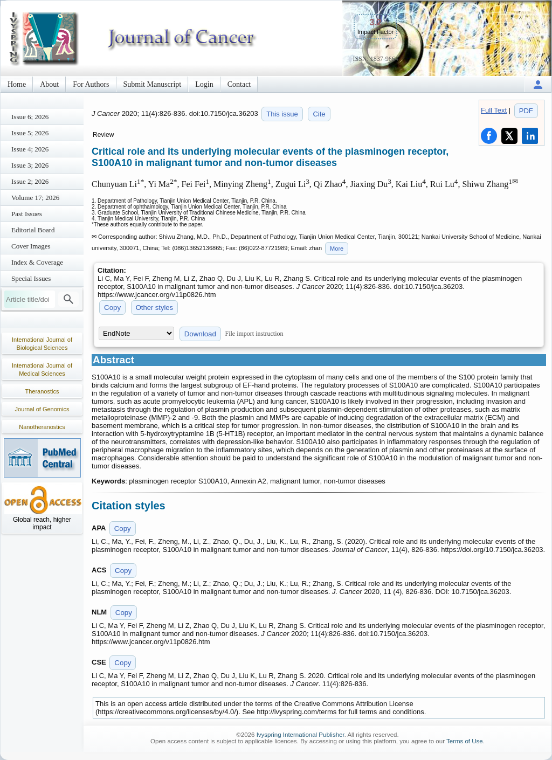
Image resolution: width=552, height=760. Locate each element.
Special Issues (31, 278)
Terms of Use (464, 741)
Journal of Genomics (42, 409)
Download (200, 334)
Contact (239, 84)
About (49, 84)
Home (17, 84)
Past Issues (26, 214)
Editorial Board (33, 230)
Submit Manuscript (152, 84)
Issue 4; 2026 (30, 149)
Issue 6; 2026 (30, 117)
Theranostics (42, 391)
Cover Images (31, 246)
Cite (319, 114)
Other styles (154, 307)
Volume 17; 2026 (35, 198)
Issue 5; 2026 (30, 133)
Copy (112, 307)
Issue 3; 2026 (30, 165)
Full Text (494, 110)
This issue (282, 114)
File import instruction (254, 333)
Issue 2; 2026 (30, 181)
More (336, 248)
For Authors (91, 84)
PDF (526, 111)
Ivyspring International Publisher (300, 734)
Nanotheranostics (42, 427)
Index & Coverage (37, 262)
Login (204, 84)
